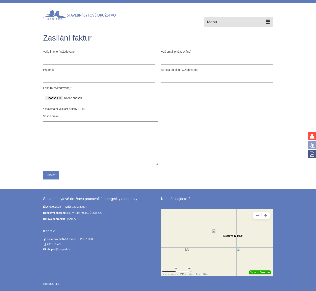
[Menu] (238, 22)
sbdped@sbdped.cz (56, 249)
